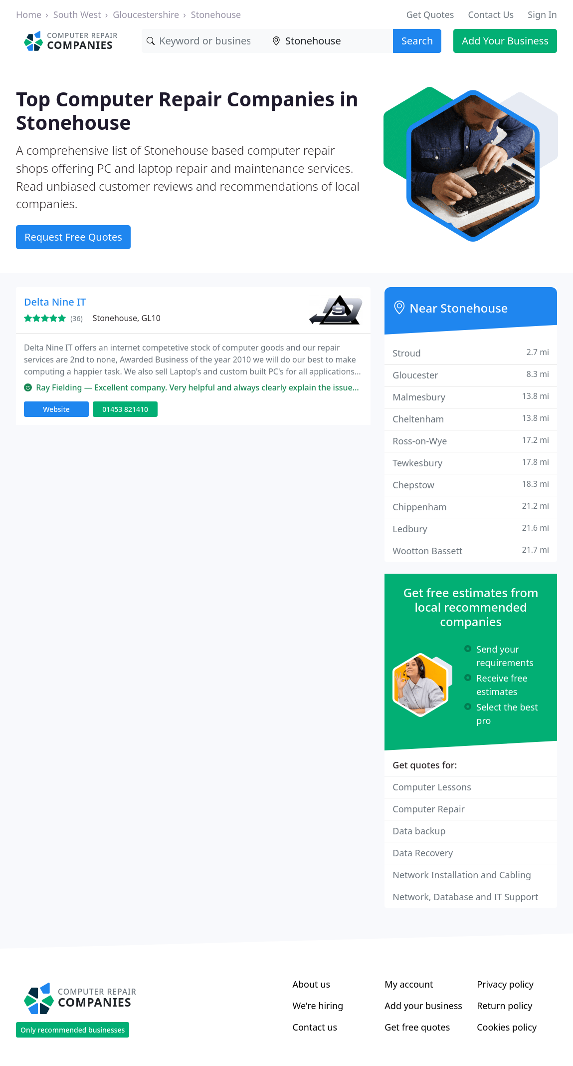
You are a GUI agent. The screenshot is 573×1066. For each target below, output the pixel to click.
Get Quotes (430, 14)
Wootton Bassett (470, 550)
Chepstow (470, 484)
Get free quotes (417, 1027)
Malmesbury (470, 396)
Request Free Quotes (73, 237)
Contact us (315, 1027)
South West (77, 14)
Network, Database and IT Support (465, 897)
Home (28, 14)
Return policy (504, 1006)
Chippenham (470, 506)
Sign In (542, 14)
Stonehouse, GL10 (127, 318)
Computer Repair (428, 809)
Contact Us (491, 14)
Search (417, 40)
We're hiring (318, 1006)
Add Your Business (505, 40)
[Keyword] (204, 41)
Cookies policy (507, 1027)
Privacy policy (505, 984)
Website (56, 409)
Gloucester (470, 374)
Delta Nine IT (55, 302)
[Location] (330, 41)
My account (408, 984)
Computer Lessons (431, 787)
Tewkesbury (470, 462)
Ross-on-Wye (470, 440)
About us (312, 984)
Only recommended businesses (72, 1030)
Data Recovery (422, 853)
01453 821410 (125, 409)
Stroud (470, 353)
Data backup (418, 831)
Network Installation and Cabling (461, 875)
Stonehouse (216, 14)
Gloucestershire (146, 14)
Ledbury (470, 528)
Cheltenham (470, 418)
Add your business (423, 1006)
